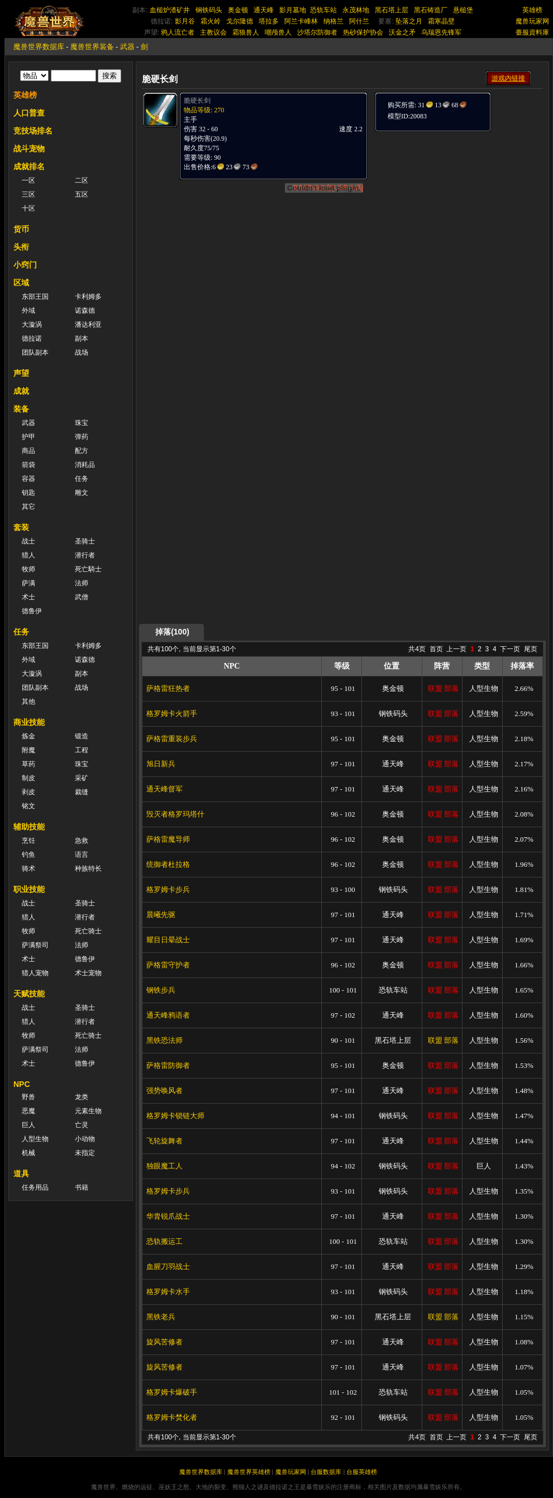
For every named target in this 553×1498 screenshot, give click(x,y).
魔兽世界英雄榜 (248, 1471)
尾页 (530, 649)
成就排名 (29, 166)
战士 (28, 541)
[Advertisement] (422, 299)
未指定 (85, 1153)
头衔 (21, 246)
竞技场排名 (33, 130)
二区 (81, 180)
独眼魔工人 (164, 1166)
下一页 (510, 649)
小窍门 (25, 264)
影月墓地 (292, 10)
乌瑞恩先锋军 (441, 32)
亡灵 (81, 1125)
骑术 (28, 868)
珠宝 (81, 423)
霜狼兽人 (245, 32)
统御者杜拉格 (168, 864)
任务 (81, 479)
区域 (21, 282)
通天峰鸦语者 (168, 1015)
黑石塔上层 (391, 10)
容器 (28, 479)
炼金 (28, 736)
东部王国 (35, 296)
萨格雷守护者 (168, 965)
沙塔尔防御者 (317, 32)
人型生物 (35, 1139)
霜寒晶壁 (441, 21)
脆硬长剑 (197, 100)
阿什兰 (359, 21)
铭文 (28, 806)
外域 (28, 310)
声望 (21, 373)
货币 (21, 229)
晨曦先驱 (160, 914)
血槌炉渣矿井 (170, 10)
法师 (81, 583)
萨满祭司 (35, 945)
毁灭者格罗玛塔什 (175, 814)
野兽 (28, 1097)
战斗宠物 (29, 148)
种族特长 (88, 868)
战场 (81, 352)
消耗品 (85, 465)
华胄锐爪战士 (168, 1216)
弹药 (81, 437)
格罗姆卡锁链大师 (175, 1115)
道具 (21, 1173)
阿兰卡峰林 (301, 21)
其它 (28, 507)
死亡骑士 (88, 931)
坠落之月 (408, 21)
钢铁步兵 (160, 990)
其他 (28, 701)
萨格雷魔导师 (168, 839)
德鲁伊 (32, 611)
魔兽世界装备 (92, 46)
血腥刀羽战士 (168, 1266)
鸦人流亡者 (177, 32)
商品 (28, 451)
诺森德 (85, 310)
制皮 (28, 778)
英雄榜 (532, 10)
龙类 (81, 1097)
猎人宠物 (35, 973)
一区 (28, 180)
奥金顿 (238, 10)
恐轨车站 (323, 10)
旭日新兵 (160, 764)
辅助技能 (29, 826)
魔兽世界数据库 (38, 46)
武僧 (81, 597)
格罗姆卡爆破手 (171, 1392)
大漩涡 (32, 324)
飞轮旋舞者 (164, 1141)
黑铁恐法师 (164, 1040)
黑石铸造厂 (430, 10)
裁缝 (81, 792)
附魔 (28, 750)
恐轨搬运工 (164, 1241)
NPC (21, 1084)
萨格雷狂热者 (168, 688)
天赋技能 (29, 993)
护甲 (28, 437)
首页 (436, 649)
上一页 (456, 649)
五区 (81, 194)
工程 (81, 750)
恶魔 (28, 1111)
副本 (81, 338)
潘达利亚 (88, 324)
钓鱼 (28, 854)
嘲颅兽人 (278, 32)
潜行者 (85, 555)
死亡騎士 (88, 569)
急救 (81, 841)
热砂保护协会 (363, 32)
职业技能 (29, 889)
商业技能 (29, 722)
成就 (21, 391)
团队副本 (35, 352)
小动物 (85, 1139)
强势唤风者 (164, 1090)
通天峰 (264, 10)
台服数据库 (326, 1471)
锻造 (81, 736)
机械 (28, 1153)
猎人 (28, 555)
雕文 (81, 493)
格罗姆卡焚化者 (171, 1417)
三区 (28, 194)
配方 (81, 451)
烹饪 (28, 841)
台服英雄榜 (361, 1471)
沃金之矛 (402, 32)
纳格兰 (333, 21)
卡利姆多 (88, 296)
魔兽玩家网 (532, 21)
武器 (127, 46)
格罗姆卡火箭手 (171, 713)
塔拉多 (269, 21)
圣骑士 (85, 541)
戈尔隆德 (239, 21)
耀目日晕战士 (168, 940)
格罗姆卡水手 (168, 1291)
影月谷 (185, 21)
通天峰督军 (164, 789)
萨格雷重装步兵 (171, 738)
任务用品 (35, 1187)
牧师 (28, 569)
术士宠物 (88, 973)
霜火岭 (211, 21)
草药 (28, 764)
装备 (21, 408)
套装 (21, 527)
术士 (28, 597)
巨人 (28, 1125)
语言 (81, 854)
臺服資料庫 (532, 32)
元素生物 (88, 1111)
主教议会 (213, 32)
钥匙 (28, 493)
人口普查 (29, 112)
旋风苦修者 (164, 1342)
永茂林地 (355, 10)
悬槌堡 (463, 10)
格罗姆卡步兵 (168, 889)
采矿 (81, 778)
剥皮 (28, 792)
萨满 (28, 583)
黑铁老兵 (160, 1317)
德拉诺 (32, 338)
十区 (28, 208)
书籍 (81, 1187)
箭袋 (28, 465)
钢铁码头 (209, 10)
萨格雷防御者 (168, 1065)
